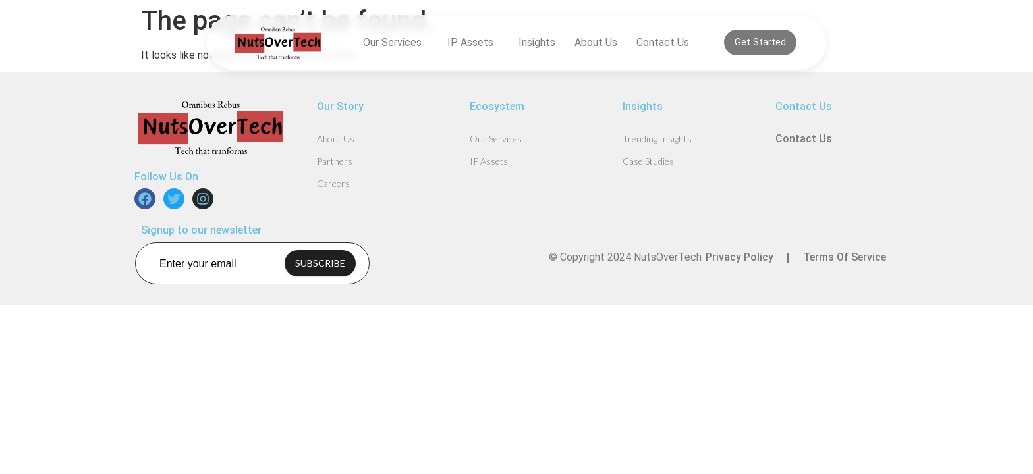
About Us (595, 42)
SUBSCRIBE (320, 263)
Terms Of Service (844, 257)
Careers (333, 183)
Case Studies (648, 161)
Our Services (395, 42)
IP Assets (473, 42)
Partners (334, 161)
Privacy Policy (739, 257)
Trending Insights (657, 138)
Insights (536, 42)
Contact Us (662, 42)
